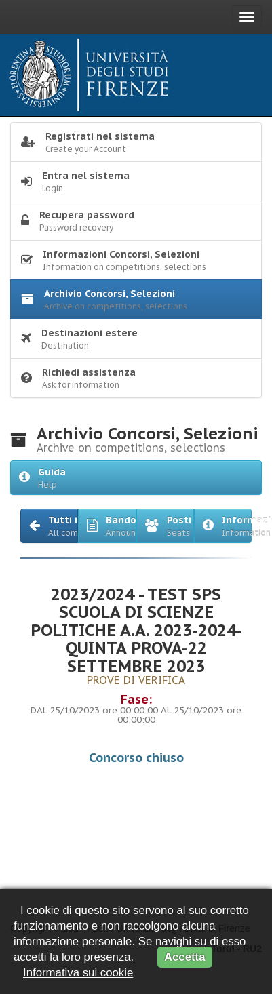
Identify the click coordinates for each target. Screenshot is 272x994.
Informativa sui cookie (78, 972)
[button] (49, 526)
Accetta (185, 957)
